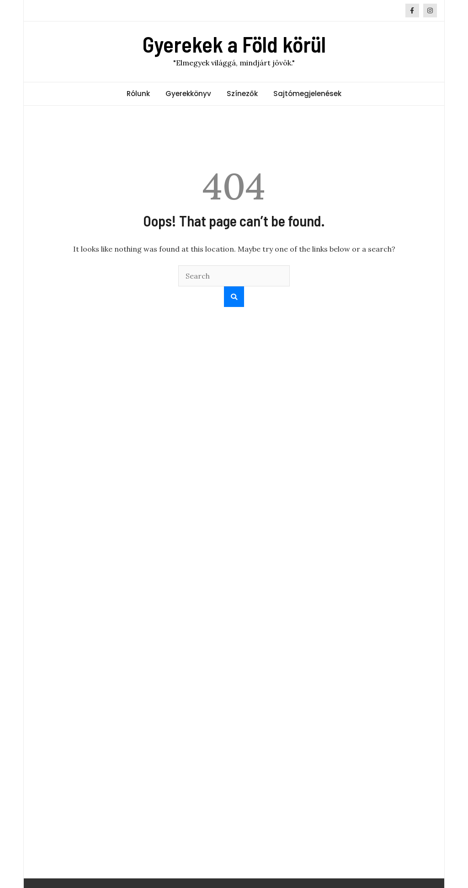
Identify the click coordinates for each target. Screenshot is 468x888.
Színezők (242, 93)
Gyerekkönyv (188, 93)
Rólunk (138, 93)
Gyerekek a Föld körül (234, 44)
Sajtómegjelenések (307, 93)
